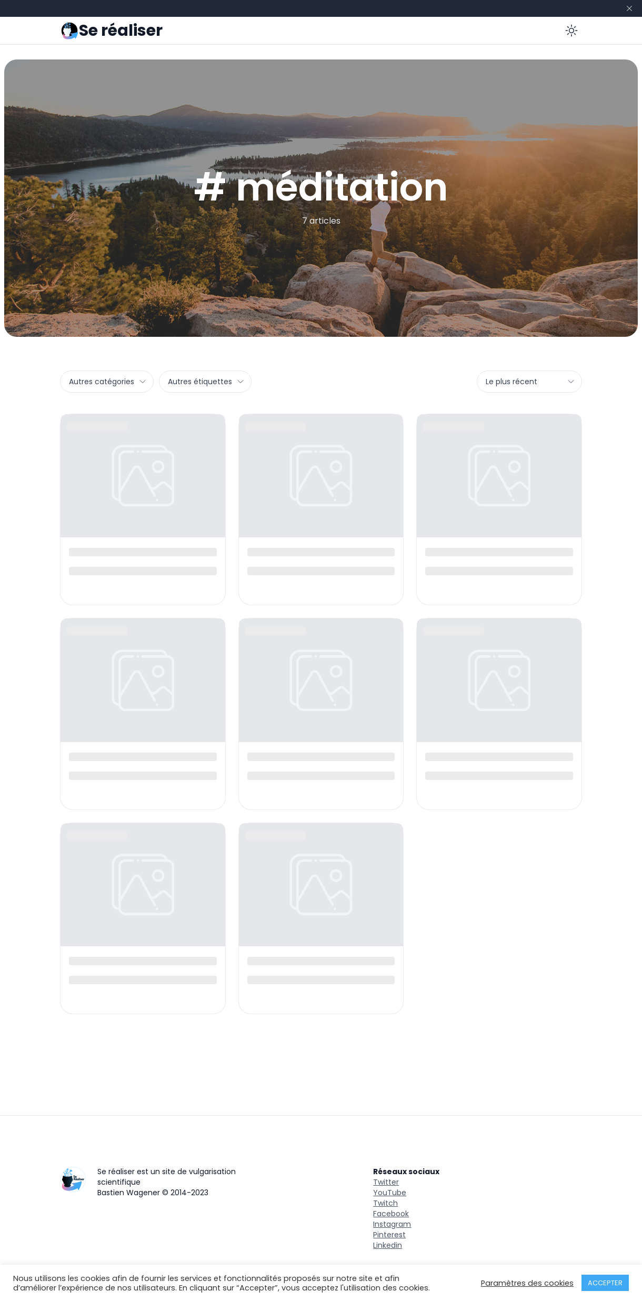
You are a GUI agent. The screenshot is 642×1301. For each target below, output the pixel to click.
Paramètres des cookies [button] (527, 1283)
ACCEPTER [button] (605, 1283)
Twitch (385, 1203)
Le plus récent (530, 381)
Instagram (392, 1224)
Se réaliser (121, 30)
